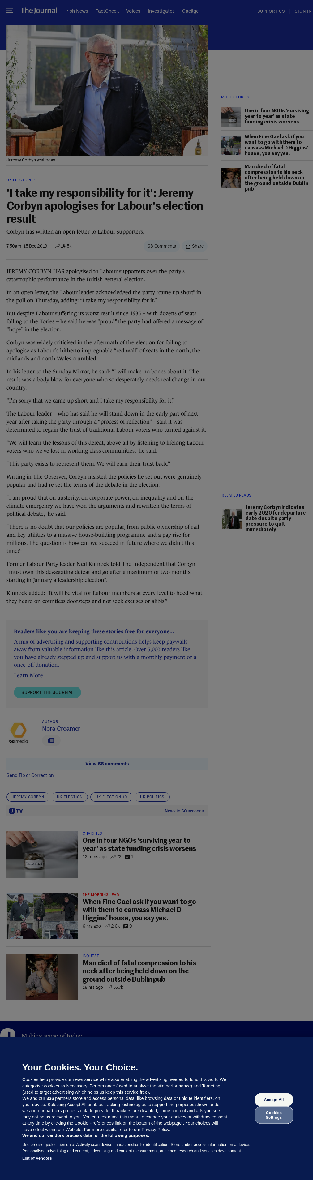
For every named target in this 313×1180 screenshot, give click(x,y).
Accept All (274, 1099)
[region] (156, 1108)
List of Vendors (37, 1158)
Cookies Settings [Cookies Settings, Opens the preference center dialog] (274, 1115)
